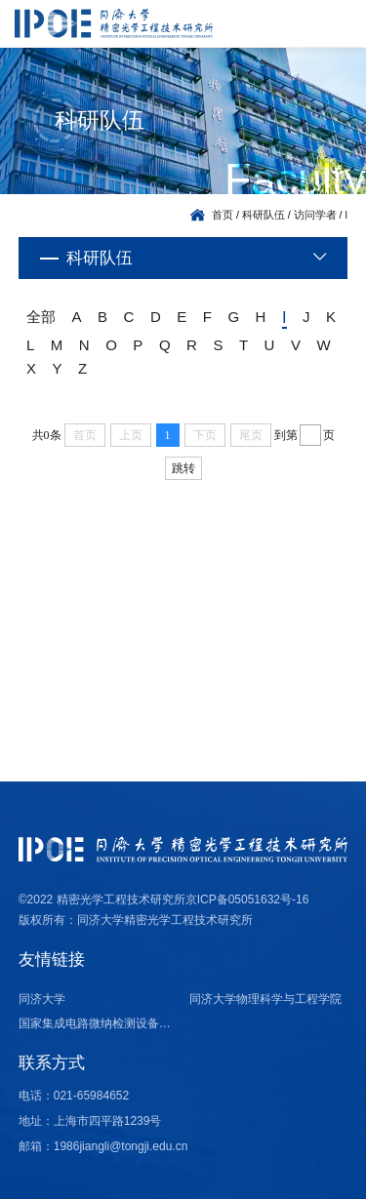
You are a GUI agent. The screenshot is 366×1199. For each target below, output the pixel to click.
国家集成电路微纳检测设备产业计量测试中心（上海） (98, 1023)
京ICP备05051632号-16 (247, 899)
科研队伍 (263, 214)
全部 (41, 316)
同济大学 (42, 999)
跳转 (183, 468)
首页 (222, 214)
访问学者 (315, 214)
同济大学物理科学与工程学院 (265, 999)
